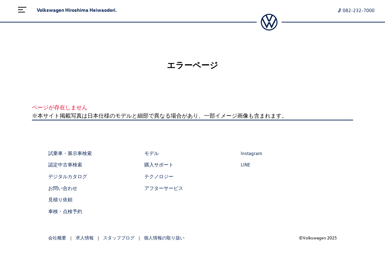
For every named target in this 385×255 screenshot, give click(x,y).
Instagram (251, 153)
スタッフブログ (119, 237)
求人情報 (85, 237)
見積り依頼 (60, 199)
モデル (151, 153)
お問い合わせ (62, 188)
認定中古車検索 (65, 164)
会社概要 (57, 237)
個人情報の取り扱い (164, 237)
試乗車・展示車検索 (70, 153)
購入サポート (158, 164)
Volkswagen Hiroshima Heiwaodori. (77, 10)
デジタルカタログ (67, 176)
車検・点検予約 (65, 211)
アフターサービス (163, 188)
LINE (245, 164)
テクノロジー (158, 176)
